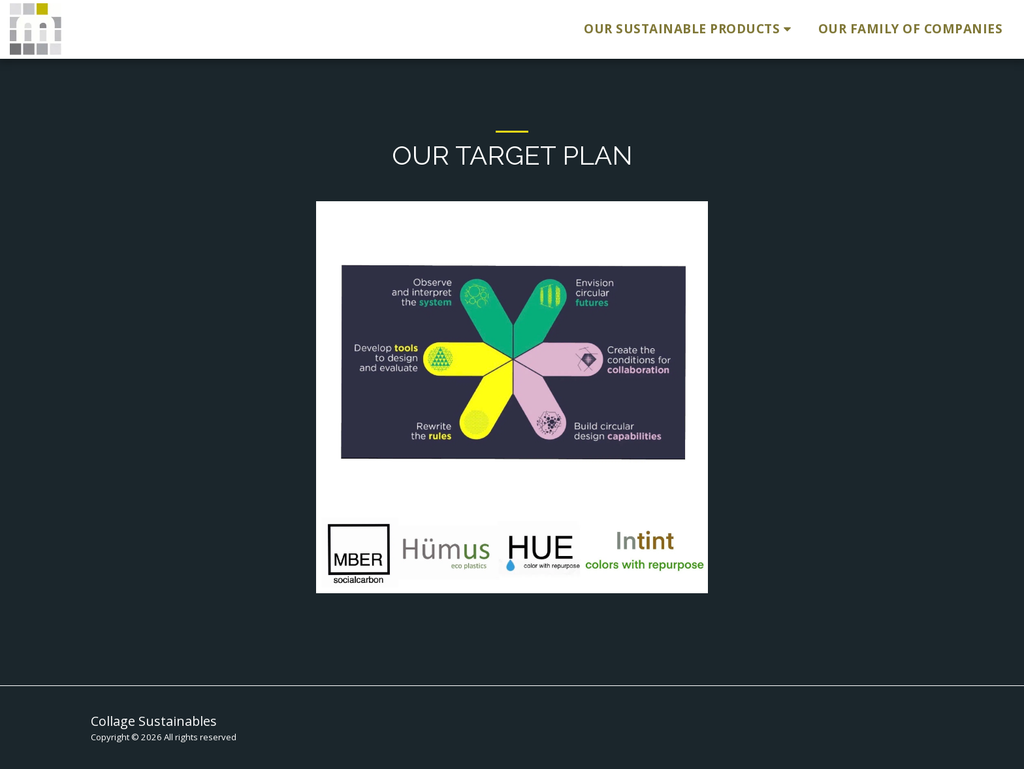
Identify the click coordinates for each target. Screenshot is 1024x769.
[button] (690, 29)
